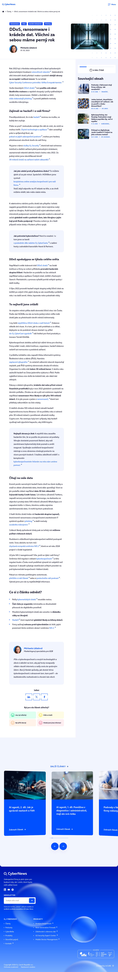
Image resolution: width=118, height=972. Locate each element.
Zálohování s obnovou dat (46, 931)
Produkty (8, 935)
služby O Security (31, 145)
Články (9, 12)
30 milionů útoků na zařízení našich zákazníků (28, 159)
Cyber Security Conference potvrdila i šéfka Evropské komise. (35, 82)
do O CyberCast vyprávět (20, 333)
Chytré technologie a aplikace (34, 129)
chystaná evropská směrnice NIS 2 (24, 546)
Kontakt (9, 943)
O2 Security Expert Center (46, 935)
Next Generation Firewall (46, 927)
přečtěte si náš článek (18, 578)
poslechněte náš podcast (48, 578)
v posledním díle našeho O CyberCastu (31, 243)
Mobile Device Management (47, 939)
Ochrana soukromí (11, 967)
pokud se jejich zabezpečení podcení (25, 136)
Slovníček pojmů (11, 939)
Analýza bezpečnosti (44, 923)
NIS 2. (51, 628)
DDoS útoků (29, 88)
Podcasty (8, 927)
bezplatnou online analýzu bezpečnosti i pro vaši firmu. (35, 183)
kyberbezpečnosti (44, 558)
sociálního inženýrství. (18, 524)
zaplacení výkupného (18, 362)
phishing (28, 521)
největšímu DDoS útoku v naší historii (34, 323)
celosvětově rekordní (41, 72)
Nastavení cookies (28, 967)
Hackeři (15, 620)
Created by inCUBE (105, 966)
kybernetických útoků (26, 599)
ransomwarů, (42, 399)
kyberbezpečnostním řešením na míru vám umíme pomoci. (35, 463)
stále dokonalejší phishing (20, 98)
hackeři (36, 117)
